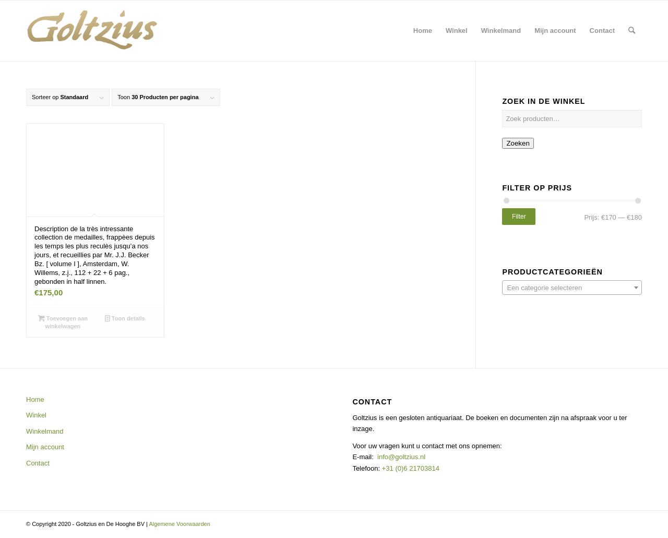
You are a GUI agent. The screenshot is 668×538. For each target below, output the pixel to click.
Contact (38, 463)
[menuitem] (423, 31)
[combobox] (572, 287)
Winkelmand (45, 431)
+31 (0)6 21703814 (409, 468)
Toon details (125, 318)
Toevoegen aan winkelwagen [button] (63, 321)
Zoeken (517, 143)
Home (35, 399)
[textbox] (572, 288)
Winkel (36, 415)
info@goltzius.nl (401, 457)
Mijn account (45, 447)
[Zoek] (632, 31)
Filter (519, 216)
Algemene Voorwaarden (179, 524)
